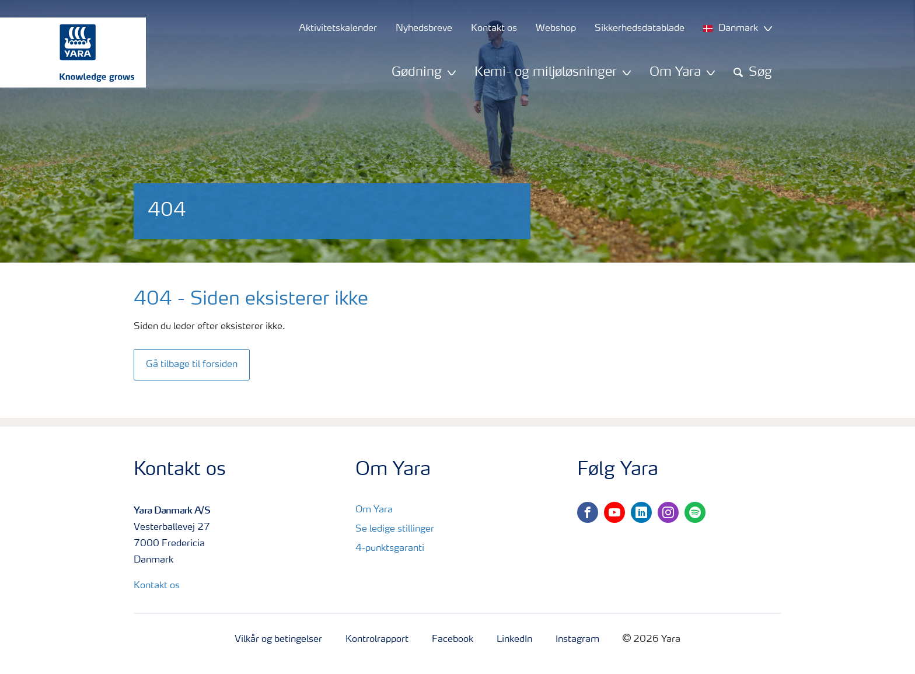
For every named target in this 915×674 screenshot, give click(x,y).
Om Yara (374, 510)
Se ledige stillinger (394, 529)
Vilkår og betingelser (278, 639)
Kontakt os (157, 586)
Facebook (452, 639)
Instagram (577, 639)
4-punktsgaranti (389, 548)
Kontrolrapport (376, 639)
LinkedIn (514, 639)
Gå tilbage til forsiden (192, 364)
